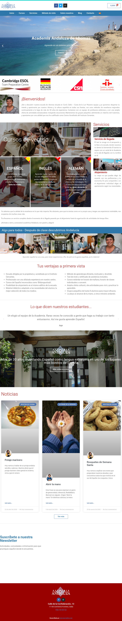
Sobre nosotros (66, 13)
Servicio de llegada (104, 139)
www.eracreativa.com (66, 618)
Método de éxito (49, 13)
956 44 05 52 (61, 610)
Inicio (11, 13)
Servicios (33, 13)
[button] (2, 45)
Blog (80, 13)
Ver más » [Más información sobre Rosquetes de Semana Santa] (90, 503)
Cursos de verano (26, 139)
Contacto (90, 13)
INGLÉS (45, 168)
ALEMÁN (76, 168)
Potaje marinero (13, 460)
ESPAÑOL (15, 168)
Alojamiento (100, 172)
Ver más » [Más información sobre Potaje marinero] (8, 503)
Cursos (22, 13)
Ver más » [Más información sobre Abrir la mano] (49, 503)
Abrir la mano (53, 484)
